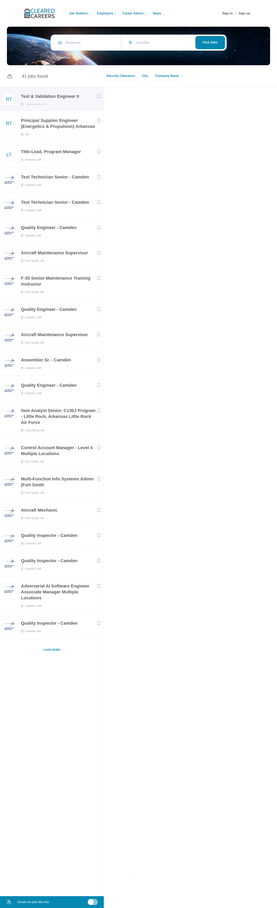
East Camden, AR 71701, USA (148, 140)
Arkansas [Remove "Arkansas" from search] (64, 57)
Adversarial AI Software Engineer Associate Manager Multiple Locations (55, 593)
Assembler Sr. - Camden (46, 361)
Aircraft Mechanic (39, 511)
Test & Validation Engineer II (50, 96)
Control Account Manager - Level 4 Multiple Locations (57, 451)
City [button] (145, 75)
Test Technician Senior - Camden (55, 178)
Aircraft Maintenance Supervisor (54, 254)
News (157, 13)
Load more (51, 650)
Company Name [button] (167, 75)
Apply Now (164, 121)
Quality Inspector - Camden (49, 536)
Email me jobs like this (33, 902)
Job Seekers (78, 13)
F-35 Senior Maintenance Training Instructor (55, 282)
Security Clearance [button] (120, 75)
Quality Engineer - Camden (49, 228)
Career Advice (133, 13)
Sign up (244, 13)
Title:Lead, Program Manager (51, 152)
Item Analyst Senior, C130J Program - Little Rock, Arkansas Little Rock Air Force (58, 417)
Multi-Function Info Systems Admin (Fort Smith (57, 483)
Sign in (227, 13)
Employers (105, 13)
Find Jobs (210, 42)
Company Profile (140, 890)
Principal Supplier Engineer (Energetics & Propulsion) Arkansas (58, 124)
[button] (256, 122)
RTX (153, 108)
